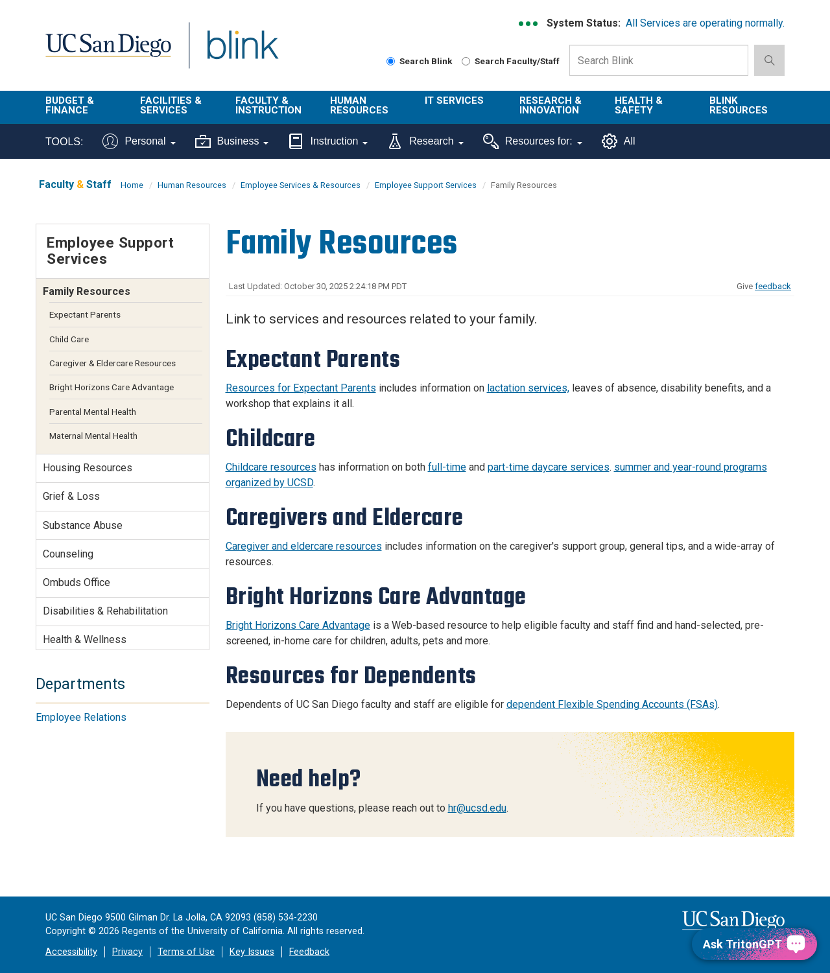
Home (132, 185)
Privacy (127, 951)
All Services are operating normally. (705, 23)
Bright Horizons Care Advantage (298, 625)
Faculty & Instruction (268, 105)
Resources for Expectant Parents (301, 388)
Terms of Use (186, 951)
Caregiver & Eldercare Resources (112, 363)
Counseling (68, 554)
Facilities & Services (171, 105)
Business (232, 141)
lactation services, (528, 388)
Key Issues (252, 951)
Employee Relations (81, 717)
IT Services (454, 100)
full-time (447, 467)
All (618, 141)
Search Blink (419, 61)
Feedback (309, 951)
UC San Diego (108, 53)
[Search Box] (658, 60)
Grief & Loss (71, 496)
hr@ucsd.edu (477, 808)
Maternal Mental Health (93, 435)
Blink (242, 53)
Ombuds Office (76, 582)
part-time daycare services (549, 467)
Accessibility (71, 951)
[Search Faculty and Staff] (466, 61)
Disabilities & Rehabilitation (105, 611)
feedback (773, 286)
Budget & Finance (69, 105)
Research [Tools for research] (425, 141)
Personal (138, 141)
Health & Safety (639, 105)
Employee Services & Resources (301, 185)
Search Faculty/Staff (511, 61)
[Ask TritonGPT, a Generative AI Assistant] (754, 944)
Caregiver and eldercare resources (304, 546)
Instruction (328, 141)
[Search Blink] (390, 61)
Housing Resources (87, 468)
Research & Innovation (550, 105)
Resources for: (532, 141)
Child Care (69, 339)
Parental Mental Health (92, 411)
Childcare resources (271, 467)
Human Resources (359, 105)
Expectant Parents (85, 314)
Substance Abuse (83, 525)
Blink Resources (738, 105)
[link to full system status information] (528, 24)
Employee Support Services (426, 185)
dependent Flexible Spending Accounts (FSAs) (612, 704)
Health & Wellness (84, 639)
